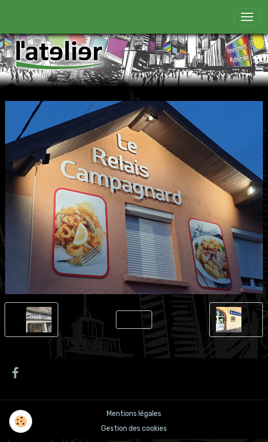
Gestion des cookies (134, 428)
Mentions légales (134, 413)
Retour (134, 319)
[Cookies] (20, 421)
